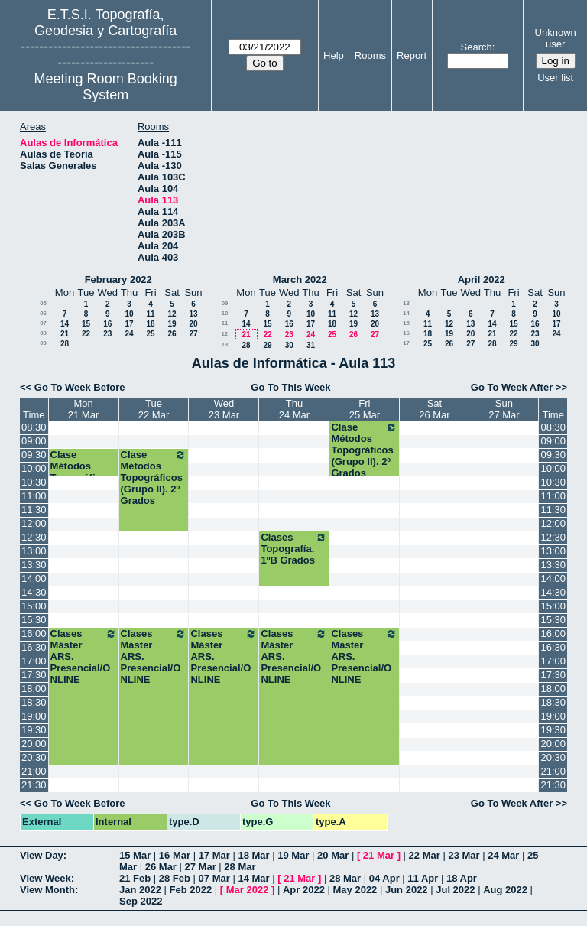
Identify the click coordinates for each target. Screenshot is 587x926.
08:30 (34, 427)
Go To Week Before (79, 387)
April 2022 (481, 279)
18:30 (34, 702)
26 (171, 334)
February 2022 (118, 279)
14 (64, 324)
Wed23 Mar (224, 409)
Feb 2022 (191, 889)
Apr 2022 (304, 889)
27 (193, 334)
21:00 (34, 771)
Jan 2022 (140, 889)
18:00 (34, 688)
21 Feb (135, 878)
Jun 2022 (406, 889)
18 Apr (461, 878)
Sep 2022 (140, 901)
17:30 (34, 675)
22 (86, 334)
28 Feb (174, 878)
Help (333, 55)
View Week (45, 878)
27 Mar (200, 866)
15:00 (34, 606)
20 (193, 324)
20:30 (34, 757)
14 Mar (253, 878)
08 (43, 333)
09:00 (34, 441)
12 (171, 314)
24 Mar (503, 855)
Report (411, 55)
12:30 (34, 537)
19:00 (34, 716)
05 (43, 303)
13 (193, 314)
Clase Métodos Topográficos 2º (81, 472)
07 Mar (214, 878)
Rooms (370, 55)
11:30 (34, 509)
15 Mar (135, 855)
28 (64, 344)
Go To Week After (512, 387)
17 (129, 324)
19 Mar (293, 855)
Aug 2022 (505, 889)
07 (43, 323)
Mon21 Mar (83, 409)
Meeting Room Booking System (105, 86)
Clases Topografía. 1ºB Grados (294, 548)
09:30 (34, 454)
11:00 (34, 496)
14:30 (34, 592)
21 (64, 334)
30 (289, 345)
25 (150, 334)
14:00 (34, 578)
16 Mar (174, 855)
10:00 (34, 468)
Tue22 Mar (153, 409)
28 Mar (239, 866)
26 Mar (161, 866)
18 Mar (253, 855)
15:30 (34, 619)
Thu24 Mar (294, 409)
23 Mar (463, 855)
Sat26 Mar (434, 409)
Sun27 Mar (503, 409)
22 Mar (424, 855)
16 (107, 324)
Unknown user (555, 38)
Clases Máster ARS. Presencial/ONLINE (83, 656)
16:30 (34, 647)
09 (43, 343)
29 (267, 345)
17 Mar (214, 855)
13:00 (34, 551)
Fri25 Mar (364, 409)
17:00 (34, 661)
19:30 (34, 730)
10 (129, 314)
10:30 (34, 482)
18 (150, 324)
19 (171, 324)
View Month (47, 889)
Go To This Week (290, 387)
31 (310, 345)
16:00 (34, 633)
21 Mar (378, 855)
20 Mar (333, 855)
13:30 (34, 564)
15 (86, 324)
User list (555, 77)
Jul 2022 (455, 889)
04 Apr (384, 878)
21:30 (34, 785)
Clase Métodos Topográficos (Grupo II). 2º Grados (364, 450)
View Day (41, 855)
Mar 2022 (247, 889)
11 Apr (422, 878)
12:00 (34, 523)
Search (476, 47)
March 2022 (300, 279)
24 (129, 334)
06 (43, 313)
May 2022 (355, 889)
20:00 (34, 743)
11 (150, 314)
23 (107, 334)
